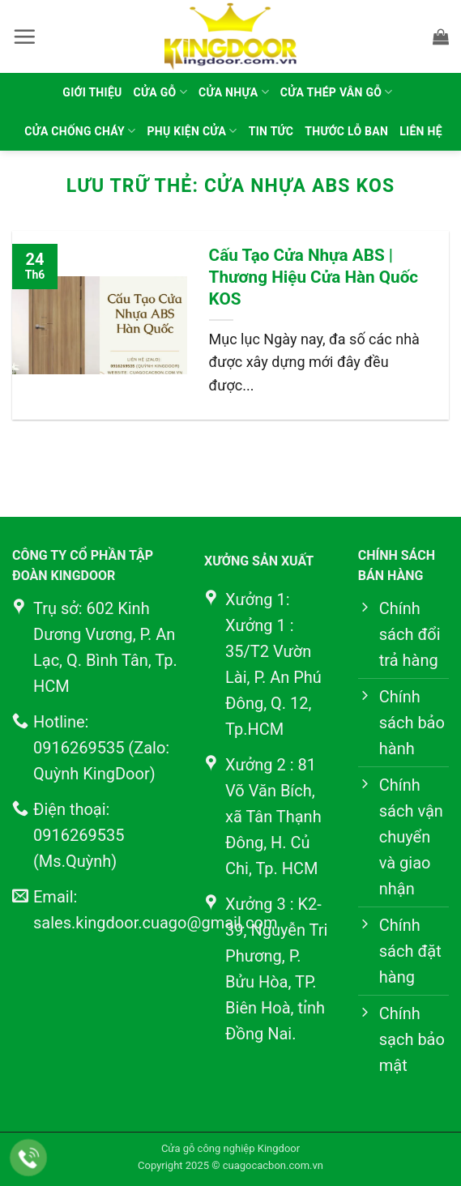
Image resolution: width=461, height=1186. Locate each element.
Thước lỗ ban (346, 131)
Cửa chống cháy (79, 131)
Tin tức (271, 131)
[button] (24, 36)
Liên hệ (420, 131)
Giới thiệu (92, 92)
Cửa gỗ (160, 92)
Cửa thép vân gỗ (336, 92)
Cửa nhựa (233, 92)
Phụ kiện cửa (192, 131)
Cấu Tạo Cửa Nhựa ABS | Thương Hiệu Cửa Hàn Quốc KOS (314, 277)
